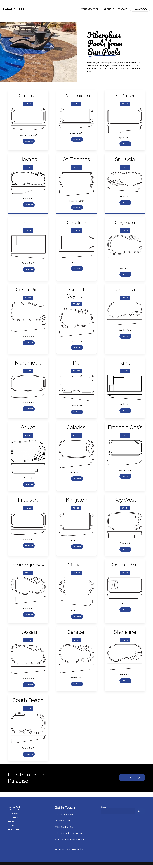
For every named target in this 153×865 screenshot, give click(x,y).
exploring (136, 68)
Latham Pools (15, 818)
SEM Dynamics (76, 849)
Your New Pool (14, 807)
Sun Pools (14, 814)
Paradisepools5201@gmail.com (70, 839)
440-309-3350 (66, 814)
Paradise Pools (16, 9)
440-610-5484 (13, 829)
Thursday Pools (16, 810)
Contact (11, 826)
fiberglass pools (109, 65)
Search (104, 807)
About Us (11, 822)
